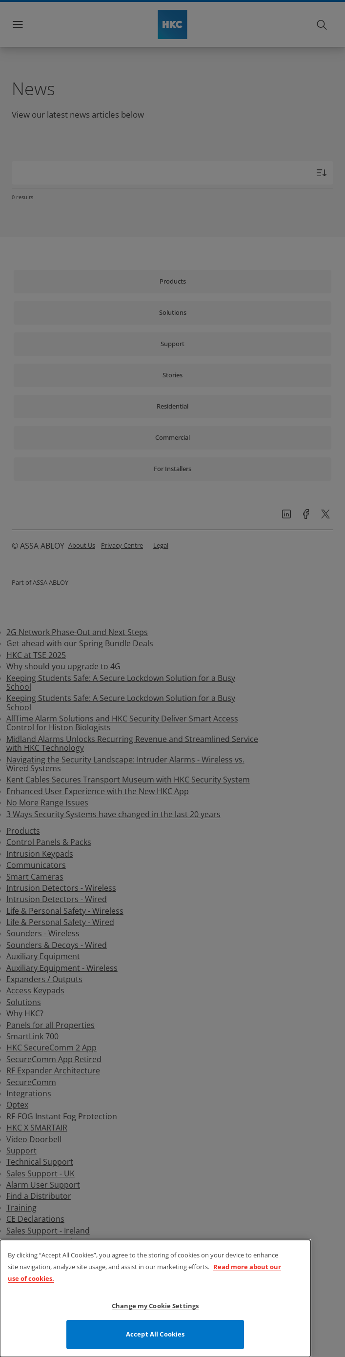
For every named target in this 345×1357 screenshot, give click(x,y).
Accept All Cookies (155, 1336)
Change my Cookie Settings (155, 1307)
